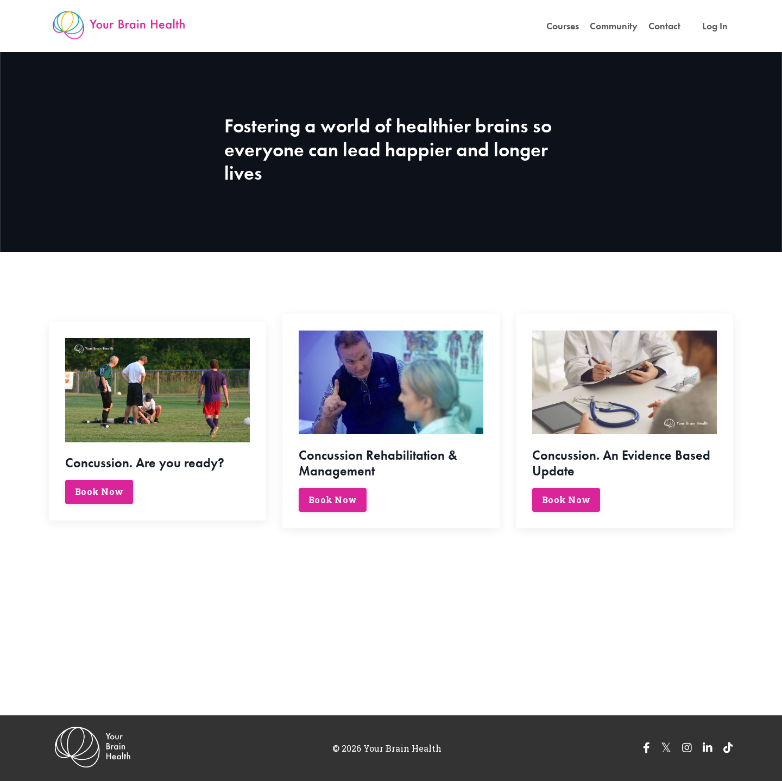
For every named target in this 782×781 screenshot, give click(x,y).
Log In (715, 26)
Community (614, 26)
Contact (664, 26)
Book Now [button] (99, 491)
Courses (562, 26)
